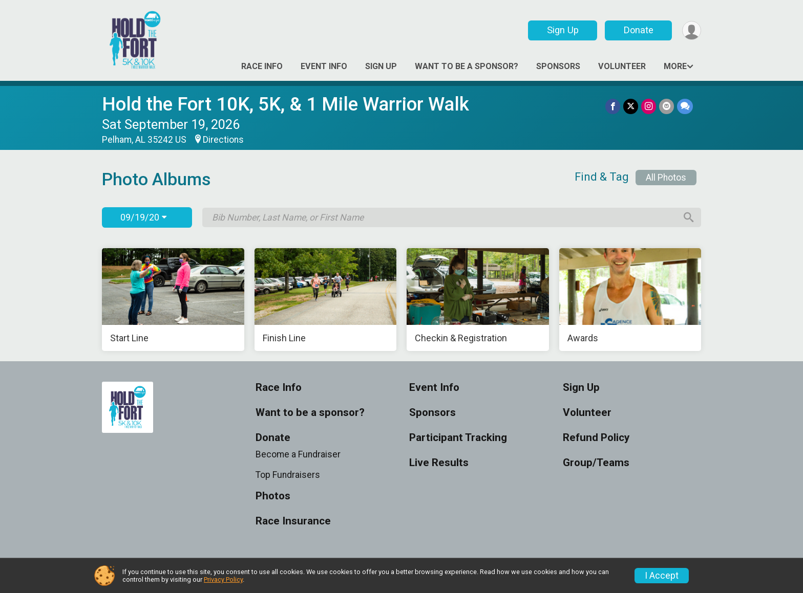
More (675, 66)
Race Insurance (293, 521)
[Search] (689, 217)
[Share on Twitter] (630, 106)
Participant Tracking (458, 438)
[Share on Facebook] (612, 106)
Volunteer (622, 66)
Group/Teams (596, 463)
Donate (638, 30)
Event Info (324, 66)
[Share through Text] (685, 106)
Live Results (439, 463)
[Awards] (630, 300)
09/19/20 (143, 217)
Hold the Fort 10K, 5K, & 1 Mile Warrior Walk (285, 104)
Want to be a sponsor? (466, 66)
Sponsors (558, 66)
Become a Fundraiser (298, 454)
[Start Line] (173, 300)
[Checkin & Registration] (478, 300)
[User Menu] (691, 30)
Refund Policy (596, 438)
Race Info (262, 66)
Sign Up (563, 30)
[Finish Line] (326, 300)
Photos (273, 496)
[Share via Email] (666, 106)
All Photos (666, 177)
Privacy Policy (223, 579)
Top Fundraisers (288, 475)
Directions (223, 140)
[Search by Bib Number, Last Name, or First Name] (444, 217)
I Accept (662, 575)
